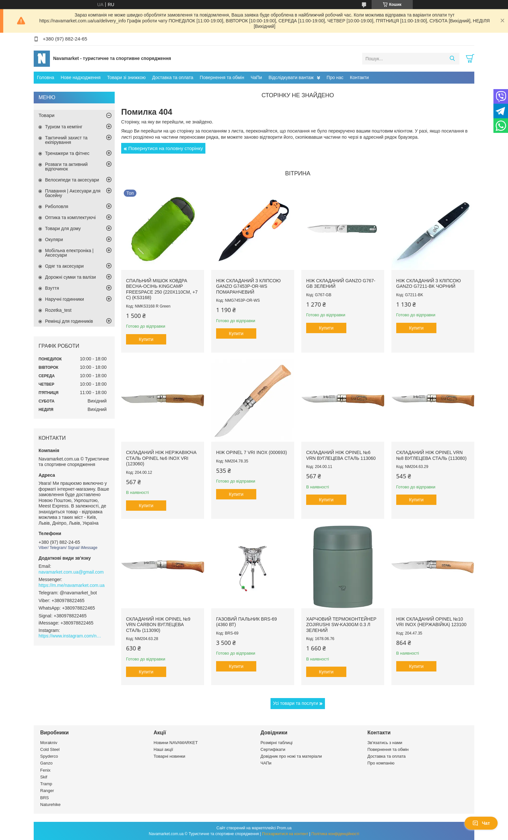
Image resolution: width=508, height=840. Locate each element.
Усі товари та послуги (295, 703)
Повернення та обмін (222, 77)
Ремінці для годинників (69, 321)
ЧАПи (265, 763)
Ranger (47, 790)
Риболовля (56, 206)
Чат (481, 823)
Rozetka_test (58, 310)
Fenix (45, 770)
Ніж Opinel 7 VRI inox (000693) (251, 452)
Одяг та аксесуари (64, 266)
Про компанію (381, 763)
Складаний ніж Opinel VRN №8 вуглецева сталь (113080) (431, 455)
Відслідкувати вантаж (291, 77)
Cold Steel (50, 749)
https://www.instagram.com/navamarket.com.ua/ (71, 635)
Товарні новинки (169, 756)
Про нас (335, 77)
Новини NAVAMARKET (176, 742)
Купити (146, 339)
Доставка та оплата (172, 77)
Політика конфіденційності (335, 834)
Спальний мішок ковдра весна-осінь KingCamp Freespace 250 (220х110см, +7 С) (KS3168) (162, 289)
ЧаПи (256, 77)
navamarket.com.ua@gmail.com (71, 572)
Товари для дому (63, 228)
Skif (43, 777)
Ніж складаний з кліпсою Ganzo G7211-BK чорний (428, 283)
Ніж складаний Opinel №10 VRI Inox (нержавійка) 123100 (431, 621)
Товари (46, 115)
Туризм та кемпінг (63, 126)
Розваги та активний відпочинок (66, 166)
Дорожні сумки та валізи (70, 277)
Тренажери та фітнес (67, 153)
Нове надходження (80, 77)
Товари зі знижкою (126, 77)
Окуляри (54, 239)
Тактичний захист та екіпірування (66, 140)
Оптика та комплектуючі (70, 217)
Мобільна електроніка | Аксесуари (69, 253)
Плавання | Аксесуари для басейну (72, 193)
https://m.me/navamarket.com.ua (72, 585)
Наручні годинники (64, 299)
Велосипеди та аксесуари (72, 179)
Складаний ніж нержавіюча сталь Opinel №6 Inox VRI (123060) (161, 458)
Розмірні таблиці (276, 742)
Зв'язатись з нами (384, 742)
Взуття (52, 288)
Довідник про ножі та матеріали (291, 756)
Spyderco (49, 756)
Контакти (359, 77)
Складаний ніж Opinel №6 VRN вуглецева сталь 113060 (341, 455)
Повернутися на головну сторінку (165, 148)
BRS (44, 797)
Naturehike (50, 804)
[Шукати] (452, 58)
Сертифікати (272, 749)
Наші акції (163, 749)
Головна (45, 77)
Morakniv (48, 742)
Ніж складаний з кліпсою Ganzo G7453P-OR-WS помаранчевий (248, 286)
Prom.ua (284, 828)
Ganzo (46, 763)
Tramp (46, 783)
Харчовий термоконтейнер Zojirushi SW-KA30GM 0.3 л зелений (341, 624)
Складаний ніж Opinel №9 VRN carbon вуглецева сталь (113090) (158, 624)
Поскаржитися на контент (285, 834)
